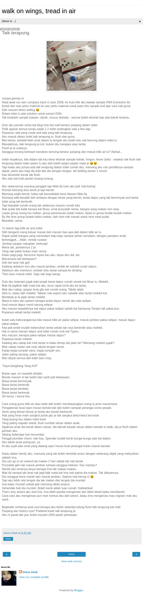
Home (71, 554)
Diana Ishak (30, 572)
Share (8, 539)
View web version (71, 561)
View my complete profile (34, 577)
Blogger (78, 590)
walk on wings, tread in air (39, 10)
